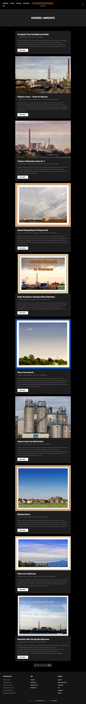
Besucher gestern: (7, 690)
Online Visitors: (6, 680)
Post (59, 687)
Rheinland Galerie (23, 514)
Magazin (26, 37)
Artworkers (5, 3)
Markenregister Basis (62, 682)
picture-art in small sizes (26, 573)
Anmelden (33, 680)
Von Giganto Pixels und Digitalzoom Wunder (33, 34)
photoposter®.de (40, 700)
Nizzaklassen (60, 685)
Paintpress (39, 99)
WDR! (4, 6)
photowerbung (31, 299)
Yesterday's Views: (7, 687)
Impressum (18, 3)
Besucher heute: (6, 685)
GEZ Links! (12, 3)
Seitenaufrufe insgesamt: (8, 693)
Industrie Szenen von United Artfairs (30, 441)
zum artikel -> (23, 50)
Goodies (20, 99)
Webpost (60, 693)
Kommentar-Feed (34, 685)
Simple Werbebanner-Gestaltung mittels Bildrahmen (36, 296)
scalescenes (60, 690)
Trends (34, 444)
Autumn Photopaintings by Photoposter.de (32, 230)
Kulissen (24, 99)
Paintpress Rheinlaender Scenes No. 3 (31, 161)
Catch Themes (54, 700)
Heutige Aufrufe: (6, 682)
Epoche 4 (60, 680)
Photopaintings (40, 163)
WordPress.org (34, 687)
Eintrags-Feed (33, 682)
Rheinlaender (40, 37)
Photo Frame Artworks (25, 372)
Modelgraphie (26, 3)
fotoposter (21, 576)
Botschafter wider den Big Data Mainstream (33, 639)
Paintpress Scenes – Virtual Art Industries (32, 96)
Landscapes (21, 37)
